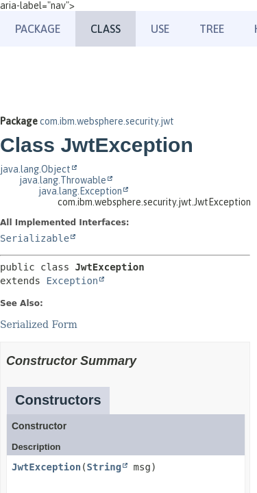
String (104, 467)
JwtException (46, 467)
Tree (211, 29)
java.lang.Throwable (62, 180)
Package (37, 29)
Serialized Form (38, 324)
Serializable (34, 238)
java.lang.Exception (80, 191)
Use (160, 29)
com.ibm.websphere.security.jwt (107, 121)
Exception (72, 280)
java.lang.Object (35, 169)
